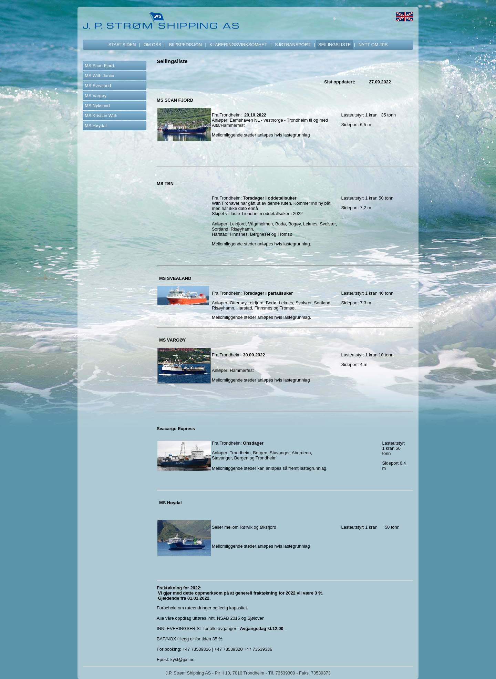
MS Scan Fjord (99, 65)
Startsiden (122, 44)
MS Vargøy (95, 95)
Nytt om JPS (373, 44)
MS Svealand (98, 85)
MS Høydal (95, 125)
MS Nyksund (97, 105)
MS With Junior (100, 75)
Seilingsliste (334, 44)
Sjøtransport (293, 44)
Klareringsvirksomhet (238, 44)
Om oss (152, 44)
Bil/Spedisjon (185, 44)
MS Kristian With (101, 115)
